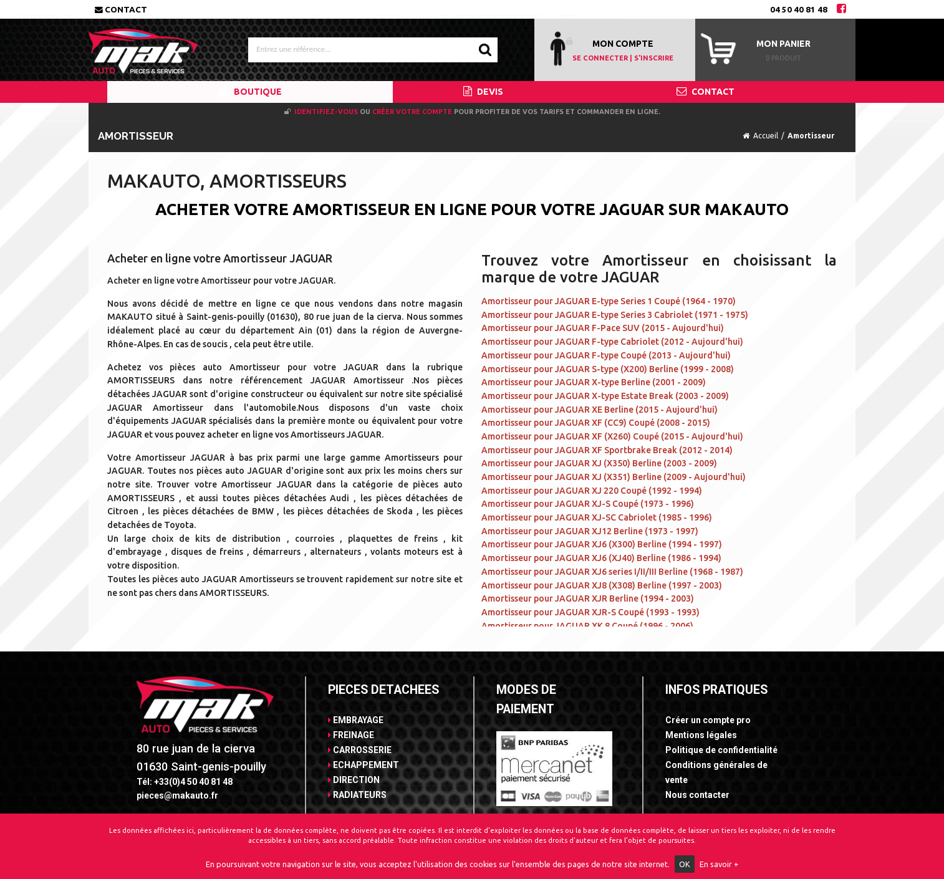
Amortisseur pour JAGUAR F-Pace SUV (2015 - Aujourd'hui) (602, 328)
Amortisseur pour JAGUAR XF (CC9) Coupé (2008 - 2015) (595, 423)
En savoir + (719, 864)
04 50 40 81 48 (798, 9)
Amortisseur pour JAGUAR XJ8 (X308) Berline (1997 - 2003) (601, 585)
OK (684, 864)
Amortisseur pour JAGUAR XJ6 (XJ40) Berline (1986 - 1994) (601, 558)
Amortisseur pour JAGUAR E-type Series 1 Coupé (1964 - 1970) (608, 301)
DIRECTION (354, 780)
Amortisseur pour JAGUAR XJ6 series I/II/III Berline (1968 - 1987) (612, 572)
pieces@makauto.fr (177, 795)
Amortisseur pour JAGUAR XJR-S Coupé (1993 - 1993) (590, 612)
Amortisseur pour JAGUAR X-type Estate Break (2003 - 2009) (605, 396)
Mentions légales (701, 735)
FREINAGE (351, 735)
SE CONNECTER (600, 58)
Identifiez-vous (326, 111)
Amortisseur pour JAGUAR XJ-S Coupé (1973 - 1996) (587, 504)
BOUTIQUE (250, 92)
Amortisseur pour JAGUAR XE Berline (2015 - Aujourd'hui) (599, 410)
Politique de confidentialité (721, 750)
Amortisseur (810, 136)
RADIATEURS (357, 795)
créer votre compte (412, 111)
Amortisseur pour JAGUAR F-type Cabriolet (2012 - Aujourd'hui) (612, 342)
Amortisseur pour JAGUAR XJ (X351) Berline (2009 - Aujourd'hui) (613, 477)
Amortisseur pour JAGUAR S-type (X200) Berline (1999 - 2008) (607, 369)
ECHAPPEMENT (363, 765)
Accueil (765, 136)
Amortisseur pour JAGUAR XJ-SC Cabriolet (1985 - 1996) (596, 517)
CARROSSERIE (360, 750)
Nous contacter (697, 795)
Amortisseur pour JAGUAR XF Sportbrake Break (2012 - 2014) (607, 450)
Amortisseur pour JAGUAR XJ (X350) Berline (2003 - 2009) (599, 463)
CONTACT (705, 92)
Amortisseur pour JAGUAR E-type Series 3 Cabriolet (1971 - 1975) (614, 315)
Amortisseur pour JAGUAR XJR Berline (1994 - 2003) (587, 598)
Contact (121, 9)
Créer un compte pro (708, 720)
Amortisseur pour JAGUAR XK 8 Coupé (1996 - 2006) (587, 626)
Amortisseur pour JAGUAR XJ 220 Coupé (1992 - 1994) (591, 491)
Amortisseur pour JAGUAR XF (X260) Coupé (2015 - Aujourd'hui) (612, 436)
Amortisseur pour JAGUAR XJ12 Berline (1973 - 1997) (589, 531)
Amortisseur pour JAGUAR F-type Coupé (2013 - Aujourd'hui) (606, 355)
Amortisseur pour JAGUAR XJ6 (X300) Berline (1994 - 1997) (601, 544)
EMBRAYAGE (355, 720)
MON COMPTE (622, 44)
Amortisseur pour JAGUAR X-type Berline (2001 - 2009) (593, 382)
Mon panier (783, 44)
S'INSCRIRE (653, 58)
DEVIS (483, 92)
